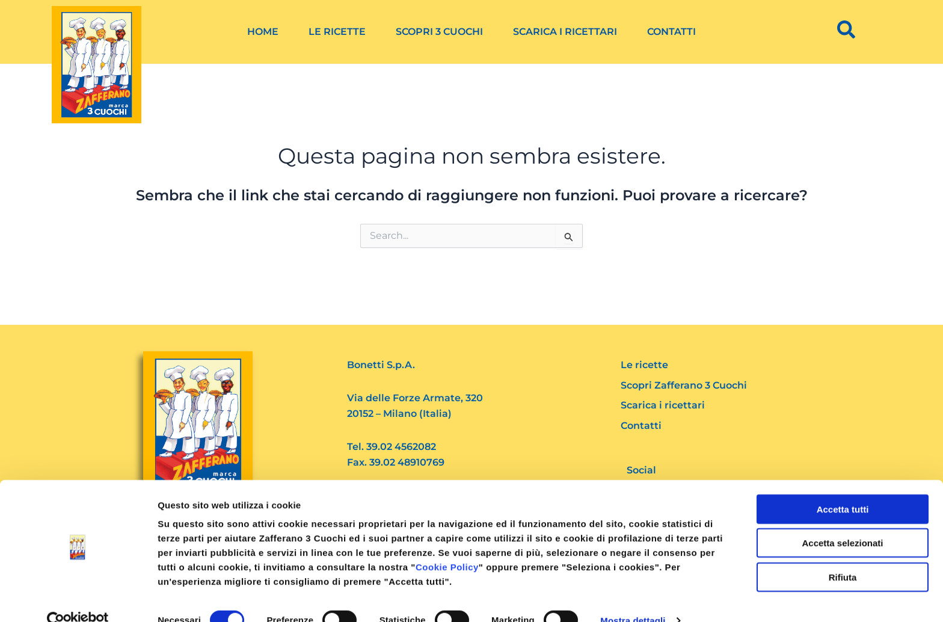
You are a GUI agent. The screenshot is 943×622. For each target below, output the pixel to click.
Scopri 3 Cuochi (439, 31)
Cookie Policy (447, 545)
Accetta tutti (843, 487)
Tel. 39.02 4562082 (391, 446)
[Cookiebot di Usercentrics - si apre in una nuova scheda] (78, 599)
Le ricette (337, 31)
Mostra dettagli (632, 598)
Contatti (671, 31)
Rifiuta (843, 555)
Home (262, 31)
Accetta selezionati (842, 521)
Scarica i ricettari (565, 31)
